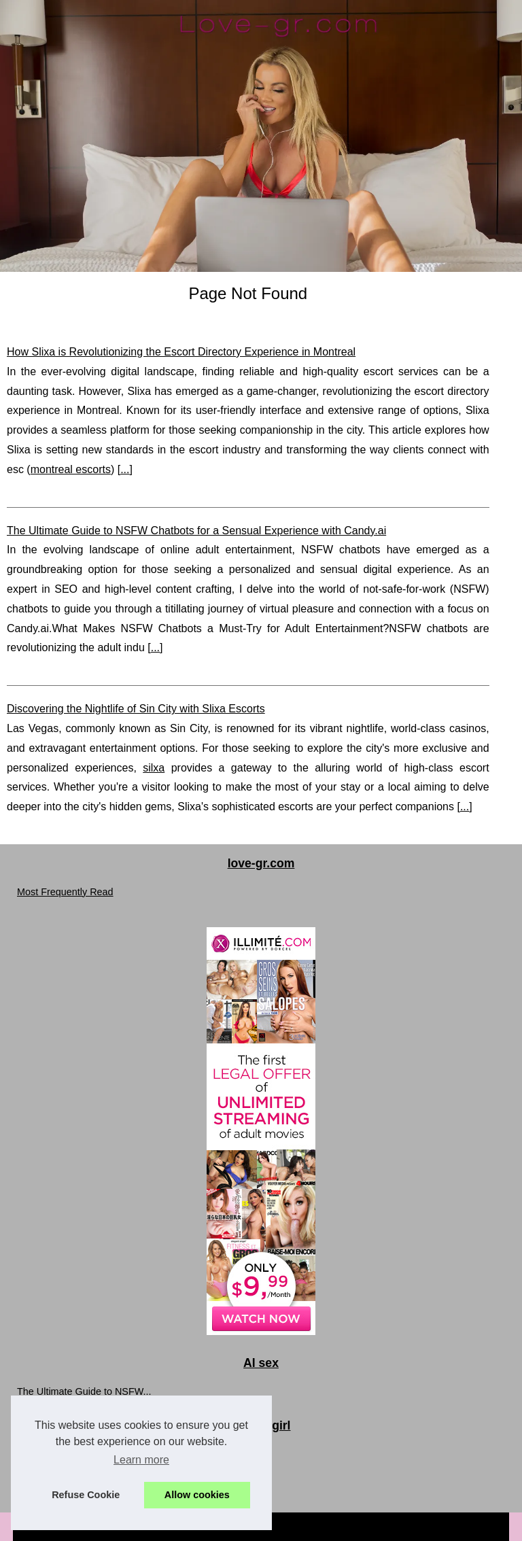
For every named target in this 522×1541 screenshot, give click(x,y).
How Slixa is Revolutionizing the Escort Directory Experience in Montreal (181, 352)
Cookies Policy (304, 1526)
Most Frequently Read (65, 891)
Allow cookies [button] (197, 1494)
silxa (153, 768)
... (124, 469)
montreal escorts (71, 469)
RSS (346, 1526)
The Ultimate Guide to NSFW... (84, 1391)
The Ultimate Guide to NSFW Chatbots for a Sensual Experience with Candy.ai (196, 530)
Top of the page (390, 1526)
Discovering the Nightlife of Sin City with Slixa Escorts (136, 708)
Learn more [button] (141, 1460)
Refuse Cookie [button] (86, 1494)
